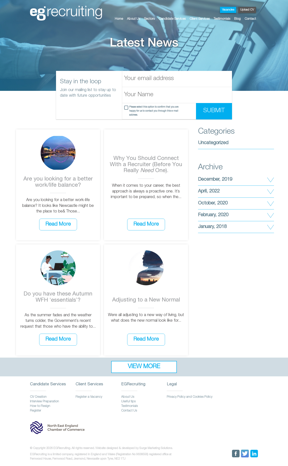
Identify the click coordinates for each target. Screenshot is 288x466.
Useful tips (128, 401)
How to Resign (40, 406)
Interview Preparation (44, 401)
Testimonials (222, 19)
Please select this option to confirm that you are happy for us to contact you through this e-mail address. (153, 111)
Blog (237, 19)
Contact (250, 19)
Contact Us (129, 410)
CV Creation (38, 397)
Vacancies (228, 9)
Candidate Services (172, 19)
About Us (133, 19)
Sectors (149, 19)
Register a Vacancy (89, 397)
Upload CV (247, 9)
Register (35, 410)
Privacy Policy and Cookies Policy (189, 397)
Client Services (200, 19)
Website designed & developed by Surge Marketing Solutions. (134, 448)
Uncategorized (213, 143)
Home (119, 19)
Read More (58, 224)
